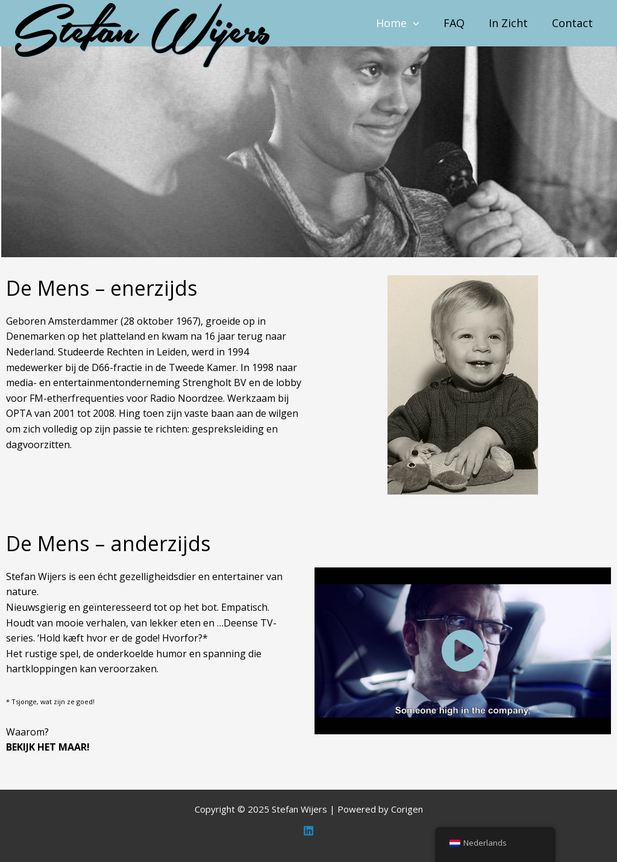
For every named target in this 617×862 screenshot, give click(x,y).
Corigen (407, 809)
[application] (413, 23)
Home (397, 23)
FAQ (454, 23)
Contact (572, 23)
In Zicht (508, 23)
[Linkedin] (308, 830)
